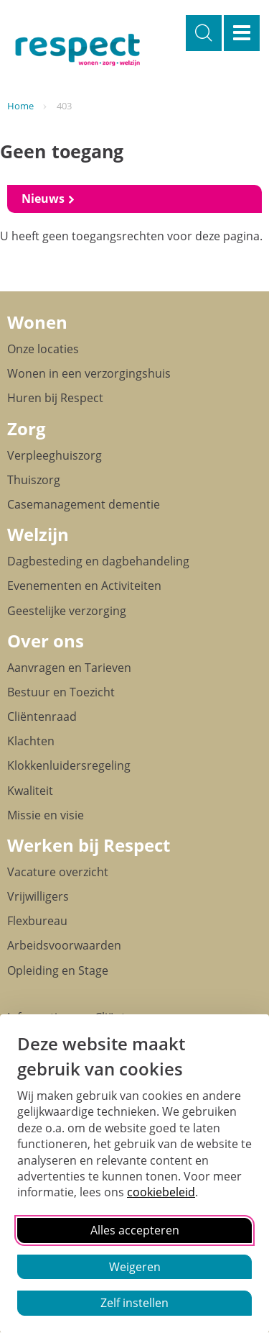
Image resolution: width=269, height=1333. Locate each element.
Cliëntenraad (42, 716)
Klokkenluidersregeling (69, 765)
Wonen (37, 322)
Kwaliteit (30, 791)
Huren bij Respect (55, 398)
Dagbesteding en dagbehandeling (98, 561)
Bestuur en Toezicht (61, 692)
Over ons (45, 640)
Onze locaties (43, 349)
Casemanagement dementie (83, 504)
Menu (242, 33)
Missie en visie (45, 815)
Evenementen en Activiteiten (84, 585)
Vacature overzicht (57, 872)
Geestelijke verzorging (66, 611)
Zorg (26, 428)
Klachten (31, 741)
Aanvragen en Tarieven (69, 667)
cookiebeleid (161, 1192)
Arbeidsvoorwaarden (64, 945)
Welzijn (38, 534)
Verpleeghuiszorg (54, 455)
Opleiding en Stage (57, 970)
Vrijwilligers (38, 896)
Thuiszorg (33, 480)
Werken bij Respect (88, 845)
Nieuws (44, 198)
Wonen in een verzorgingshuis (89, 373)
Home (20, 105)
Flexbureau (37, 921)
